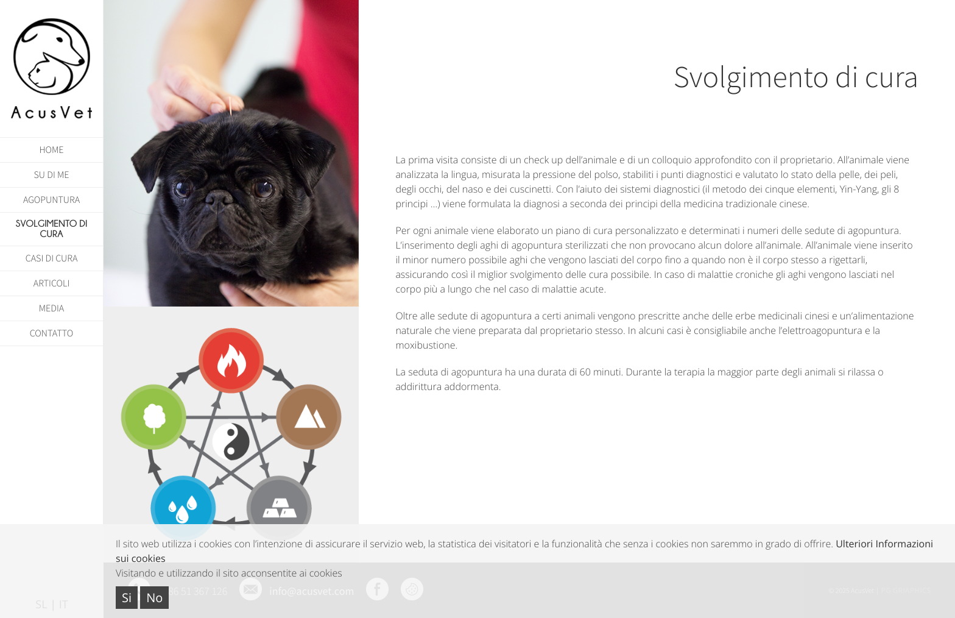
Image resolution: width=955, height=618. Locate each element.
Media (51, 308)
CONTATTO (52, 333)
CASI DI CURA (52, 258)
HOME (51, 150)
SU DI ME (51, 175)
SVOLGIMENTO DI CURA (52, 229)
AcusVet (52, 68)
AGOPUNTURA (51, 200)
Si (127, 597)
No (154, 597)
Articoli (51, 283)
